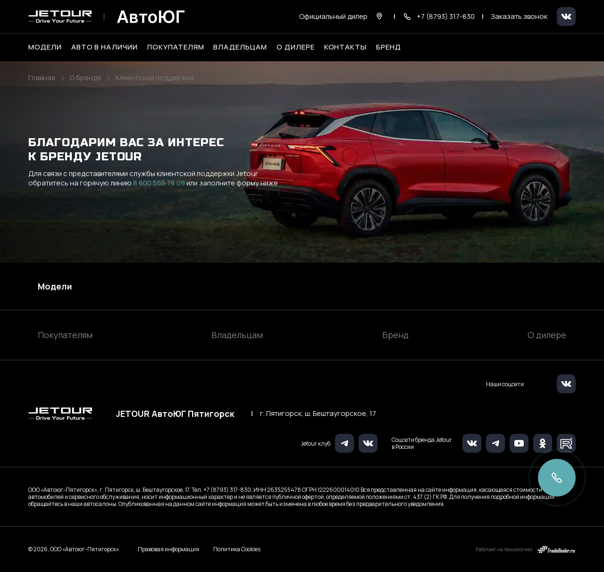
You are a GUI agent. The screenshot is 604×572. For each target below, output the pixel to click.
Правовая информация (168, 549)
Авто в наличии (104, 47)
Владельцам (237, 334)
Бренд (395, 334)
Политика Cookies (236, 549)
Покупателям (65, 334)
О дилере (296, 47)
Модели (55, 286)
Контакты (345, 47)
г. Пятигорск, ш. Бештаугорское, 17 (318, 413)
